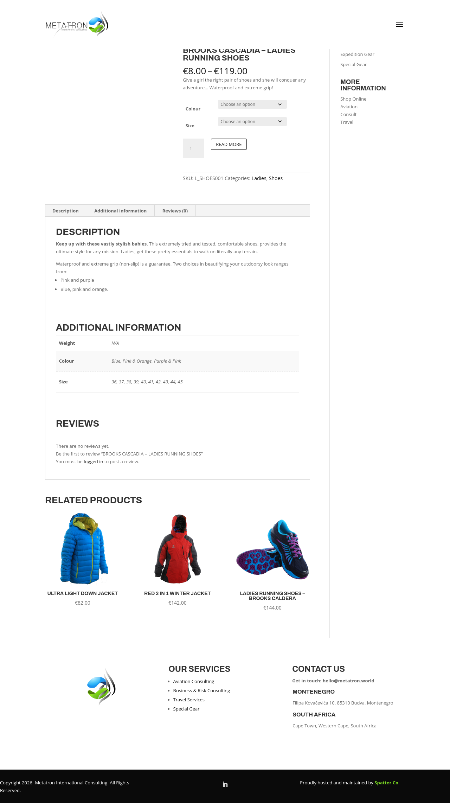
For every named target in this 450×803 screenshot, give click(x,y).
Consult (348, 114)
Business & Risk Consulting (201, 690)
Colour (193, 109)
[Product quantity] (193, 148)
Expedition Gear (357, 54)
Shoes (276, 178)
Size (190, 125)
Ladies (259, 178)
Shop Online (353, 99)
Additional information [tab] (120, 211)
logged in (93, 461)
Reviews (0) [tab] (175, 211)
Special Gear (353, 64)
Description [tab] (65, 211)
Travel (346, 122)
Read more (229, 144)
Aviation (349, 106)
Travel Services (189, 699)
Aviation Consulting (193, 681)
